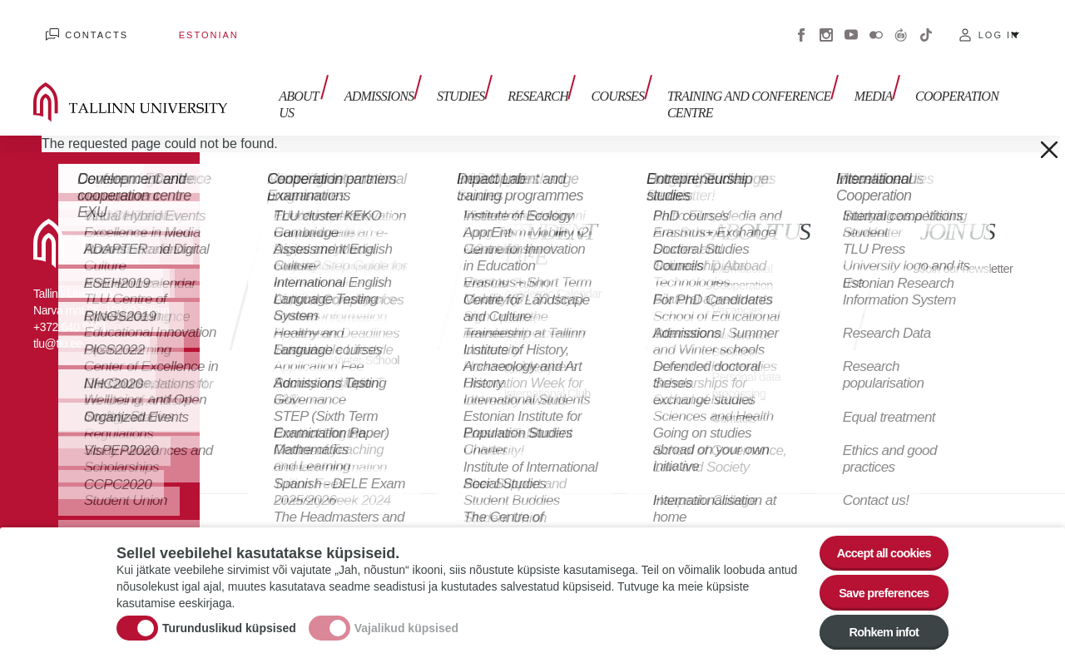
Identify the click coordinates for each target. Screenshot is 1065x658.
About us (285, 81)
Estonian (171, 25)
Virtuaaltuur (901, 25)
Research (519, 73)
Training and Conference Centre (718, 81)
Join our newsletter (948, 257)
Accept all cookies (876, 539)
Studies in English (345, 249)
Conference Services (744, 324)
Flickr (876, 25)
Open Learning (337, 274)
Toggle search (1040, 83)
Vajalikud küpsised (406, 620)
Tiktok (926, 25)
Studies (449, 73)
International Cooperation (746, 257)
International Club (552, 390)
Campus (528, 341)
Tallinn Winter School (333, 349)
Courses (593, 73)
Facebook (801, 25)
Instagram (826, 25)
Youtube (851, 25)
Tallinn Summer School (339, 307)
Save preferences (876, 584)
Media (879, 73)
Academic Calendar (531, 282)
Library (523, 316)
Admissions (374, 73)
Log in (998, 25)
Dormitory (531, 366)
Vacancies (740, 291)
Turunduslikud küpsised (229, 620)
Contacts (84, 25)
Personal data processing (750, 365)
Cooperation (956, 73)
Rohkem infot (875, 630)
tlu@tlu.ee (57, 324)
